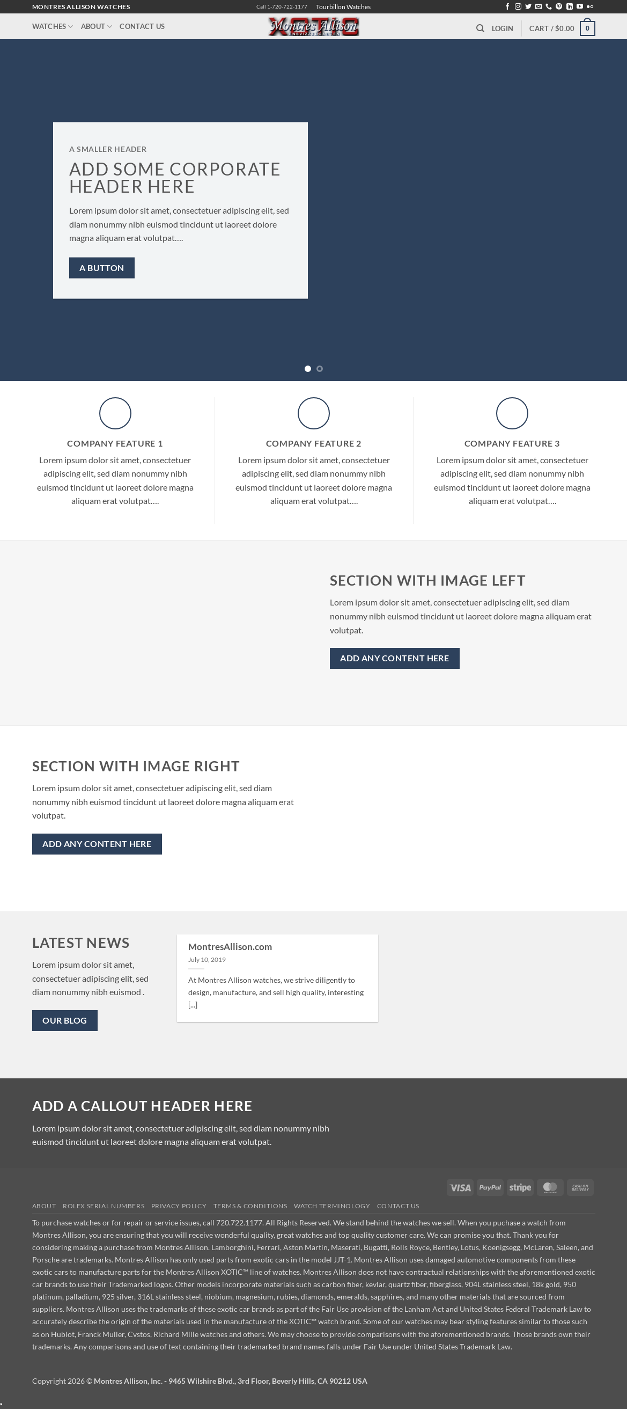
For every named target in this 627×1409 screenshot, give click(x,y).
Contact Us (142, 26)
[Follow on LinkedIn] (569, 7)
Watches (52, 26)
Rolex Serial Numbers (103, 1206)
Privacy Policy (179, 1206)
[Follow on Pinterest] (559, 7)
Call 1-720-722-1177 (281, 7)
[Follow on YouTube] (580, 7)
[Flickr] (590, 7)
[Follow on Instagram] (518, 7)
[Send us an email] (538, 7)
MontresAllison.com (230, 946)
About (97, 26)
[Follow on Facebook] (507, 7)
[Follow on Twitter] (528, 7)
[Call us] (548, 7)
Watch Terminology (332, 1206)
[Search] (480, 28)
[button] (502, 28)
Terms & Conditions (250, 1206)
